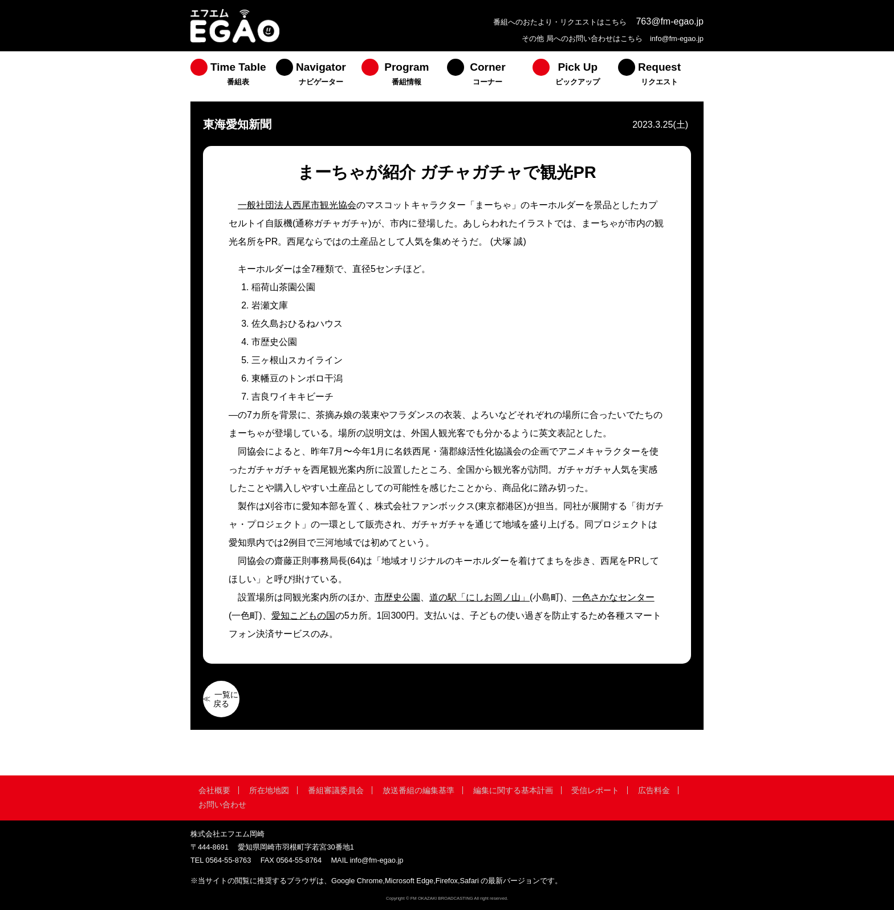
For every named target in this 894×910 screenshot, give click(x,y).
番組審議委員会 (336, 790)
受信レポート (595, 790)
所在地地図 (269, 790)
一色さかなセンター (613, 597)
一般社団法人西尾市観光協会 (297, 205)
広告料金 (654, 790)
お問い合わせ (222, 804)
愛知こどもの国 (303, 615)
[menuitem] (233, 76)
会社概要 (214, 790)
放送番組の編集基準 (418, 790)
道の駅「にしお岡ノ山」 (479, 597)
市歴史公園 (397, 597)
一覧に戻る (225, 699)
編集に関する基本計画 (513, 790)
